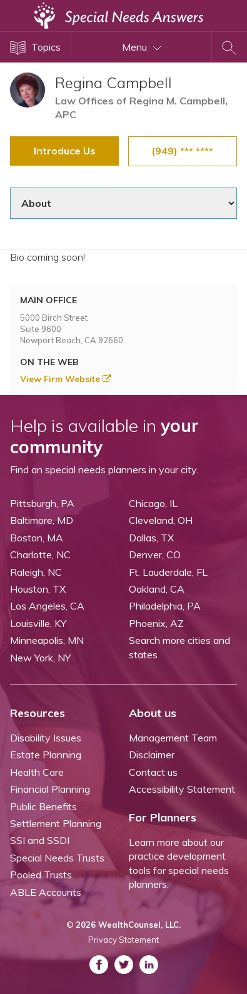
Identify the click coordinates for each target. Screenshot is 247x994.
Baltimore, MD (41, 520)
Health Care (37, 772)
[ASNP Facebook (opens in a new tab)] (98, 964)
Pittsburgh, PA (42, 503)
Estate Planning (45, 754)
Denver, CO (155, 554)
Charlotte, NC (40, 554)
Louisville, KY (38, 623)
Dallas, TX (151, 537)
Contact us (153, 772)
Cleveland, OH (161, 520)
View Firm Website (65, 378)
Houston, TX (38, 589)
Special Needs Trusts (57, 857)
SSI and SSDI (39, 840)
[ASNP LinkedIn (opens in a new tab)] (148, 964)
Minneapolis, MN (47, 640)
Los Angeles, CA (47, 606)
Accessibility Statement (182, 789)
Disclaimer (151, 754)
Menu (141, 47)
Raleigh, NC (36, 572)
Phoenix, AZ (156, 623)
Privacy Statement (123, 940)
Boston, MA (36, 537)
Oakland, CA (156, 589)
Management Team (173, 737)
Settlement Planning (55, 823)
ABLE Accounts (45, 892)
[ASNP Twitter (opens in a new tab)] (123, 964)
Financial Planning (50, 789)
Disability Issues (45, 737)
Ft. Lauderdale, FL (168, 572)
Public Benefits (43, 806)
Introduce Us (65, 150)
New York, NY (40, 657)
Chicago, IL (153, 503)
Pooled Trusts (41, 874)
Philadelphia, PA (165, 606)
